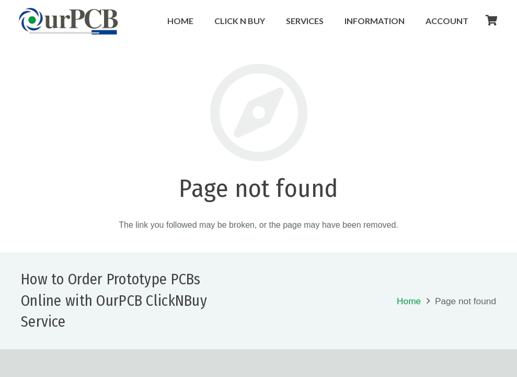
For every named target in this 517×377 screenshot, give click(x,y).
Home (409, 301)
